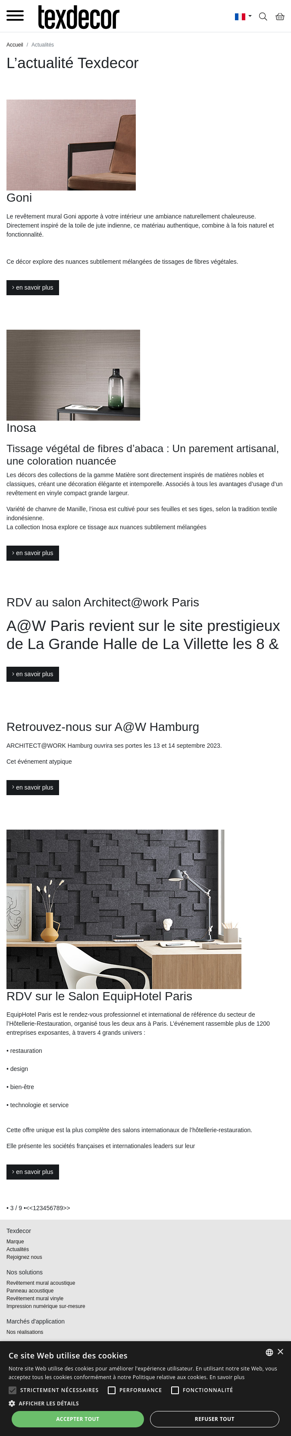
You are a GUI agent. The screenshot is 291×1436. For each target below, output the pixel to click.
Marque (15, 1242)
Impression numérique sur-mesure (45, 1306)
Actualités (17, 1249)
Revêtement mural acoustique (40, 1283)
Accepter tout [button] (77, 1419)
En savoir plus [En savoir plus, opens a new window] (227, 1377)
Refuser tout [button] (215, 1419)
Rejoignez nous (24, 1257)
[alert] (145, 1388)
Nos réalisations (24, 1332)
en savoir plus (32, 287)
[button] (12, 1390)
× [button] (280, 1352)
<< (29, 1208)
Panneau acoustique (29, 1291)
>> (66, 1208)
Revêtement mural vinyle (34, 1299)
